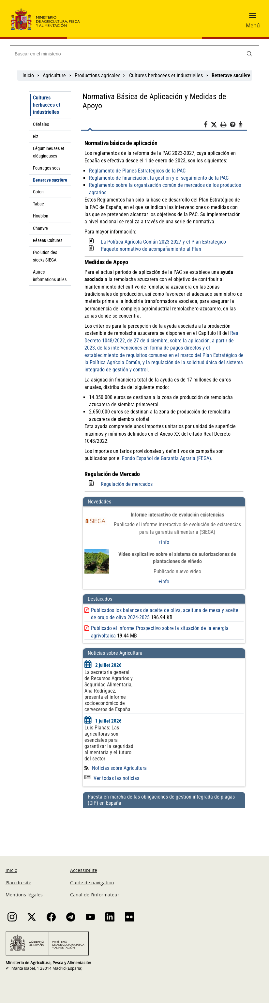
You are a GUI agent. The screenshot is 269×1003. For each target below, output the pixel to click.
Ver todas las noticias (111, 778)
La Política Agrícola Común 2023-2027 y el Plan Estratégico (163, 242)
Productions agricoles (97, 75)
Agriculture (54, 75)
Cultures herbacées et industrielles (166, 75)
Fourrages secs (46, 168)
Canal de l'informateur (94, 894)
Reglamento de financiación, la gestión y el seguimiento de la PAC (159, 178)
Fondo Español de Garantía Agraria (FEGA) (166, 458)
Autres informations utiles (50, 275)
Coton (38, 191)
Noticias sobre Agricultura (119, 768)
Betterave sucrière (50, 180)
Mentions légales (24, 894)
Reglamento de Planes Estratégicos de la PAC (137, 171)
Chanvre (40, 228)
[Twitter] (215, 125)
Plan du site (18, 882)
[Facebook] (207, 125)
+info (163, 542)
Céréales (41, 124)
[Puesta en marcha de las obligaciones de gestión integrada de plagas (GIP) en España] (164, 826)
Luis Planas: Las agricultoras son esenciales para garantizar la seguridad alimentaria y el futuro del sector (108, 743)
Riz (35, 136)
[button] (253, 18)
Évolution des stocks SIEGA (45, 256)
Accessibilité (83, 870)
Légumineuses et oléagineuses (48, 152)
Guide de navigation (92, 882)
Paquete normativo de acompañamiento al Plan (151, 249)
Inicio (28, 75)
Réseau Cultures (47, 240)
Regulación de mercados (127, 484)
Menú (253, 25)
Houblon (40, 215)
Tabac (38, 203)
